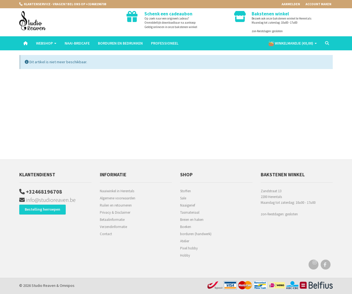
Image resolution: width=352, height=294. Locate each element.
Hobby (185, 255)
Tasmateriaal (189, 212)
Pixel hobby (189, 248)
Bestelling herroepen (42, 209)
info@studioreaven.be (47, 199)
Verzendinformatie (113, 226)
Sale (183, 198)
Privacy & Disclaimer (115, 212)
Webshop (46, 43)
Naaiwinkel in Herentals (117, 191)
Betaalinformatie (112, 219)
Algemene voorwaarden (117, 198)
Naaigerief (187, 205)
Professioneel (164, 43)
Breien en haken (192, 219)
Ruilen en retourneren (116, 205)
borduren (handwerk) (195, 234)
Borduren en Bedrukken (120, 43)
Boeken (185, 226)
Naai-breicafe (77, 43)
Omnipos (67, 285)
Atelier (184, 241)
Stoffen (185, 191)
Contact (106, 234)
